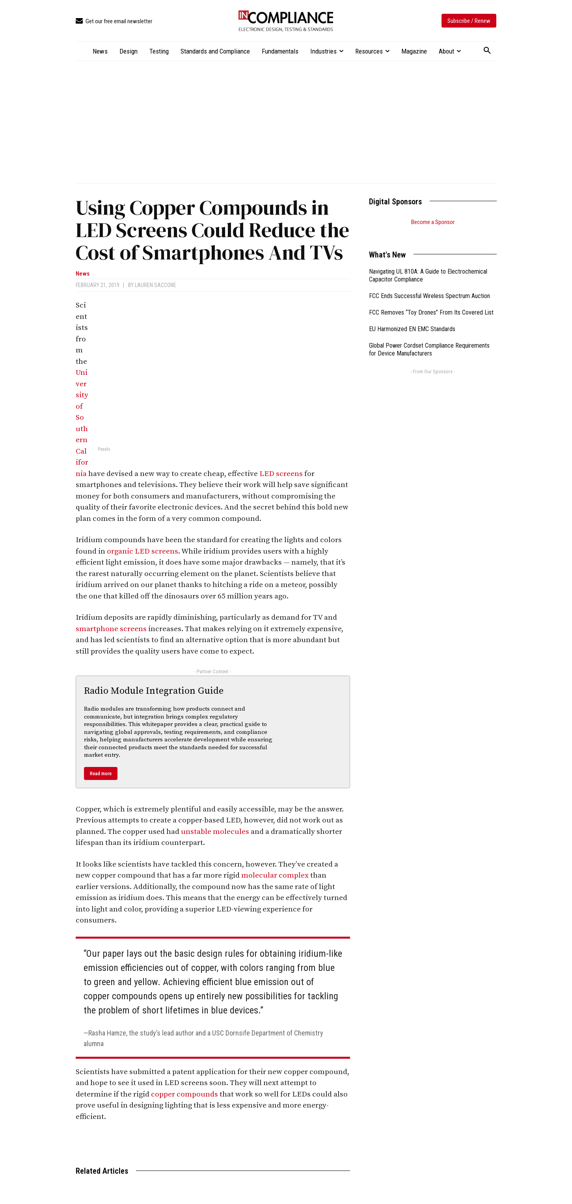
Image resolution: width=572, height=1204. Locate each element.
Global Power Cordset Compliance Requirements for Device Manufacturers (429, 340)
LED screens (281, 473)
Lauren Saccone (155, 285)
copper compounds (184, 1094)
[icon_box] (114, 21)
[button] (487, 50)
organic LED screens (142, 551)
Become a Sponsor (433, 222)
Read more (101, 773)
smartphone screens (111, 628)
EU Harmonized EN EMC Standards (412, 319)
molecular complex (275, 875)
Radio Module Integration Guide (154, 691)
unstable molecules (215, 831)
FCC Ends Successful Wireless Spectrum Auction (429, 286)
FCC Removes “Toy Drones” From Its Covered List (431, 302)
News (82, 274)
